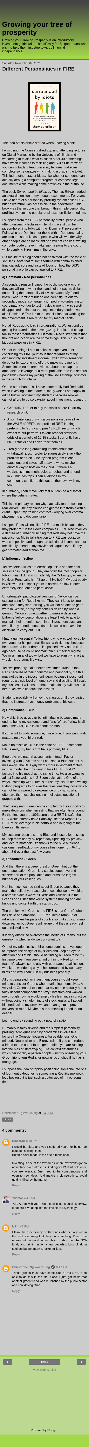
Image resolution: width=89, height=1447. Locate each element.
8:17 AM (61, 1267)
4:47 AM (29, 1198)
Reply (16, 1185)
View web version (44, 1369)
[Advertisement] (44, 11)
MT (14, 1226)
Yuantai (17, 1198)
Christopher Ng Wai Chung (31, 1267)
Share (7, 1119)
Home (44, 1362)
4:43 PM (23, 1226)
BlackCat (18, 1140)
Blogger (52, 1430)
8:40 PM (31, 1140)
